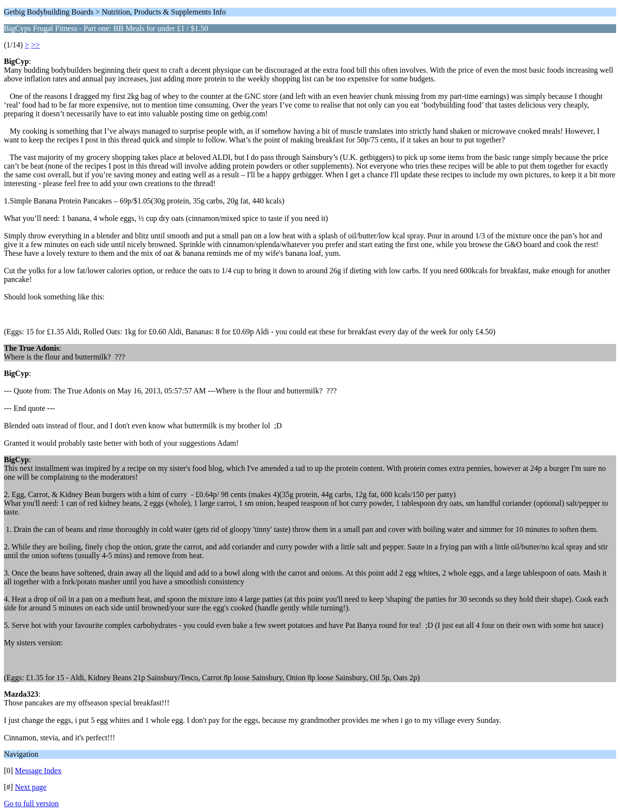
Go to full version (31, 803)
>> (35, 45)
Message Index (38, 770)
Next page (30, 787)
